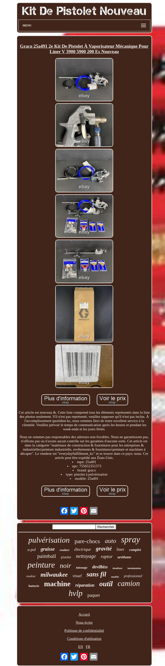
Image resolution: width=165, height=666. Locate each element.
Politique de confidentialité (84, 630)
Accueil (84, 614)
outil (106, 584)
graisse (48, 549)
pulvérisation (49, 540)
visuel (77, 576)
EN (80, 647)
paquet (94, 595)
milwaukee (54, 574)
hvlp (76, 593)
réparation (84, 585)
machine (57, 584)
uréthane (124, 557)
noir (65, 565)
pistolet (66, 557)
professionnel (133, 576)
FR (88, 647)
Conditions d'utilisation (84, 639)
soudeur (31, 576)
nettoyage (86, 556)
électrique (82, 549)
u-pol (31, 550)
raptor (107, 556)
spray (130, 539)
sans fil (96, 574)
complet (135, 550)
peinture (41, 564)
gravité (104, 549)
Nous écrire (84, 622)
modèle (115, 576)
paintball (46, 556)
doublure (117, 568)
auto (110, 540)
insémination (134, 568)
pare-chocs (87, 541)
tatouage (81, 567)
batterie (34, 586)
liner (120, 549)
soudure (64, 550)
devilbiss (100, 566)
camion (129, 583)
